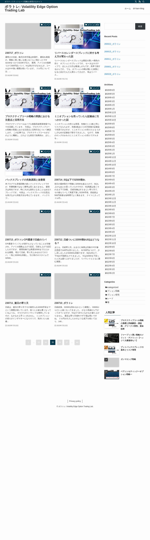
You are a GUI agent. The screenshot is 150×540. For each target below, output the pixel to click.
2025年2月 (112, 189)
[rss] (140, 1)
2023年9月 (112, 286)
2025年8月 (112, 152)
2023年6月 (112, 304)
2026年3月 (112, 109)
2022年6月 (112, 365)
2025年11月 (112, 134)
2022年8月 (112, 353)
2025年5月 (112, 170)
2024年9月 (112, 219)
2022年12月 (112, 329)
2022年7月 (112, 359)
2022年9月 (112, 347)
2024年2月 (112, 255)
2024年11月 (112, 207)
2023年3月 (112, 323)
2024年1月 (112, 262)
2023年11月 (112, 274)
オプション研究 (115, 418)
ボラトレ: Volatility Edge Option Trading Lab (31, 8)
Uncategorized (114, 406)
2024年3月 (112, 249)
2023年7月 (112, 298)
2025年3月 (112, 182)
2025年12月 (112, 128)
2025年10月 (112, 140)
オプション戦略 (115, 412)
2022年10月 (112, 341)
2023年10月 (112, 280)
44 (77, 342)
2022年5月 (112, 371)
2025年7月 (112, 158)
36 (60, 342)
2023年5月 (112, 310)
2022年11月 (112, 335)
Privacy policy (75, 531)
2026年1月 (112, 122)
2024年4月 (112, 243)
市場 (110, 430)
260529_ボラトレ (112, 74)
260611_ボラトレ (112, 59)
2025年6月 (112, 164)
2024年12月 (112, 201)
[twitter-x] (136, 1)
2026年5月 (112, 97)
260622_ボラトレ (112, 44)
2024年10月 (112, 213)
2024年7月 (112, 231)
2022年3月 (112, 383)
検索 (140, 26)
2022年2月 (112, 389)
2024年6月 (112, 237)
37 (67, 342)
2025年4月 (112, 176)
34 (46, 342)
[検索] (143, 1)
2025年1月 (112, 195)
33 (39, 342)
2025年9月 (112, 146)
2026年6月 (112, 91)
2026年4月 (112, 103)
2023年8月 (112, 292)
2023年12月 (112, 268)
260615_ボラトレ (112, 51)
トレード (112, 424)
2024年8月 (112, 225)
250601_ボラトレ (112, 66)
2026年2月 (112, 116)
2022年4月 (112, 377)
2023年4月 (112, 316)
